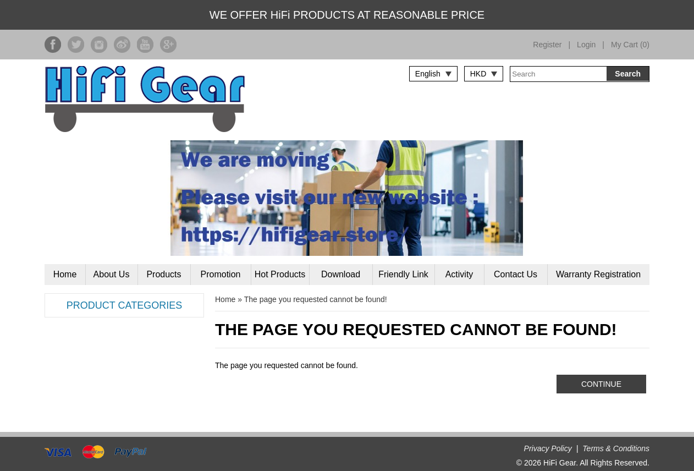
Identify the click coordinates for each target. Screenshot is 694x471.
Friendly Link (403, 274)
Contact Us (515, 274)
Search (628, 73)
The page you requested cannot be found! (315, 299)
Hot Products (280, 274)
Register (547, 44)
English (427, 73)
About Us (111, 274)
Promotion (221, 274)
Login (586, 44)
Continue (601, 384)
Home (65, 274)
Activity (459, 274)
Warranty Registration (598, 274)
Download (340, 274)
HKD (478, 73)
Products (163, 274)
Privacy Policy (548, 448)
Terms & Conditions (615, 448)
